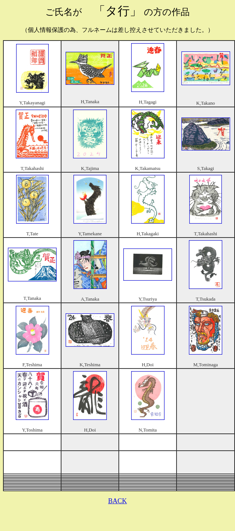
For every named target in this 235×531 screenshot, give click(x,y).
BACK (117, 501)
